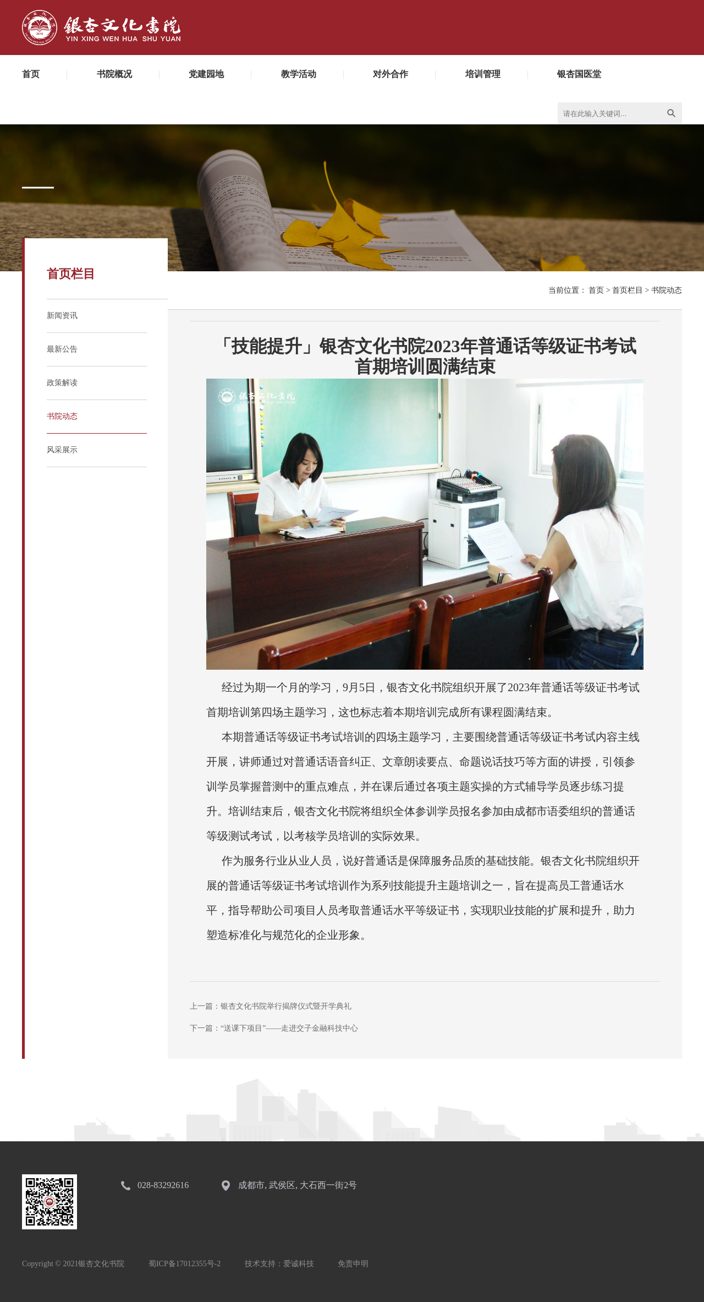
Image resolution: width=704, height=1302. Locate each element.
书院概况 (114, 74)
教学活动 (298, 74)
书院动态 (62, 416)
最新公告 (62, 349)
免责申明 (353, 1264)
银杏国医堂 (579, 74)
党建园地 (206, 74)
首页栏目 (627, 290)
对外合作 (390, 74)
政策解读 (62, 383)
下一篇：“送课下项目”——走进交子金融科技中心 (274, 1028)
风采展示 (62, 450)
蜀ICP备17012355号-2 (184, 1264)
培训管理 (483, 74)
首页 (31, 74)
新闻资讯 (62, 315)
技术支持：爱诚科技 (279, 1264)
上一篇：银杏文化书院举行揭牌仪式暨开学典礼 (270, 1006)
